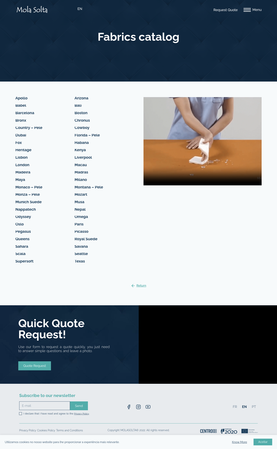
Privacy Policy (81, 419)
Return (141, 291)
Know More (239, 442)
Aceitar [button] (263, 442)
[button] (34, 369)
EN (80, 9)
